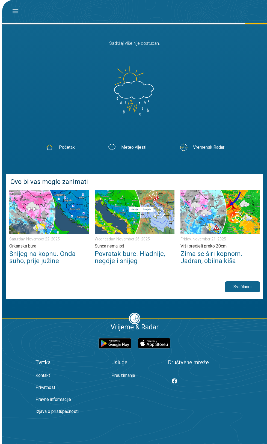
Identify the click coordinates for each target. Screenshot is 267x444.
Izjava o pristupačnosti (57, 411)
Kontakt (42, 375)
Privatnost (45, 387)
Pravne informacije (53, 399)
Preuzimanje (123, 375)
